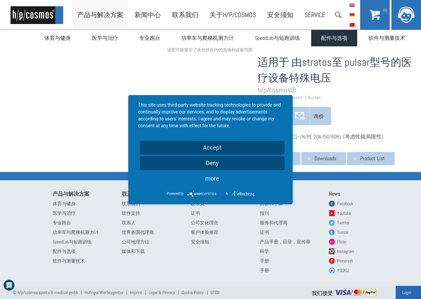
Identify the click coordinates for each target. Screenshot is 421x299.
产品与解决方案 (100, 15)
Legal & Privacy (162, 292)
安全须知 (280, 15)
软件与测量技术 (386, 38)
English (352, 5)
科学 (264, 251)
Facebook (345, 204)
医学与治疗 (105, 38)
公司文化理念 (204, 223)
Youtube (344, 213)
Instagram (345, 251)
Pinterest (345, 261)
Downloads (325, 158)
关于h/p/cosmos (233, 15)
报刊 (264, 213)
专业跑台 (149, 38)
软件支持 (131, 213)
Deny (212, 163)
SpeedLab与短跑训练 (277, 38)
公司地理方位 (135, 242)
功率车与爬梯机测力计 (207, 38)
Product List (372, 158)
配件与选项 (334, 38)
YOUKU (343, 270)
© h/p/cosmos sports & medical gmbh (45, 292)
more (212, 178)
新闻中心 (148, 15)
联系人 (129, 223)
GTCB (214, 292)
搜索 (338, 15)
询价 (318, 116)
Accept (212, 147)
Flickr (342, 242)
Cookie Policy (193, 292)
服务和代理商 (273, 223)
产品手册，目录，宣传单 (285, 242)
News (334, 193)
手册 (264, 261)
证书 (195, 213)
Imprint (136, 292)
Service (315, 15)
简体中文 (352, 25)
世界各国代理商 (138, 232)
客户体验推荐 (204, 232)
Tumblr (343, 232)
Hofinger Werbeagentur (104, 292)
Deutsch (352, 15)
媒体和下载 (133, 251)
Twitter (343, 223)
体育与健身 (57, 38)
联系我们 (185, 15)
